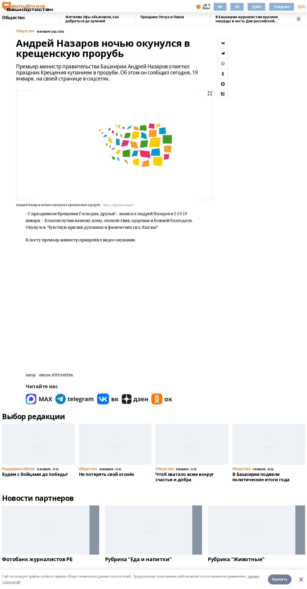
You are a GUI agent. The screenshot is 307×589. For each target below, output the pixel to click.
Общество (13, 17)
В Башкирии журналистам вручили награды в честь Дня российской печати (247, 19)
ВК (220, 6)
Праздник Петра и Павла (162, 17)
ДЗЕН (256, 6)
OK (237, 6)
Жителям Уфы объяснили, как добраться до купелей (92, 19)
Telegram (282, 6)
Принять (280, 579)
